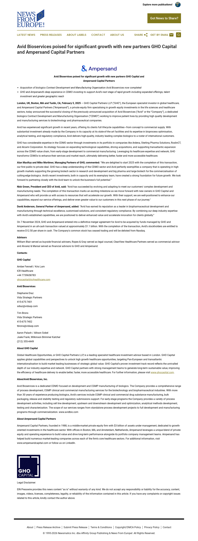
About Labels (76, 35)
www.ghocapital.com (162, 372)
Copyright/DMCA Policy (128, 527)
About (30, 527)
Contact (98, 35)
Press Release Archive (48, 527)
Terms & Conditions (101, 527)
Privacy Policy (151, 527)
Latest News (26, 35)
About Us (117, 35)
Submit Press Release (75, 527)
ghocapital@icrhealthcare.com (33, 279)
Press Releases (51, 35)
